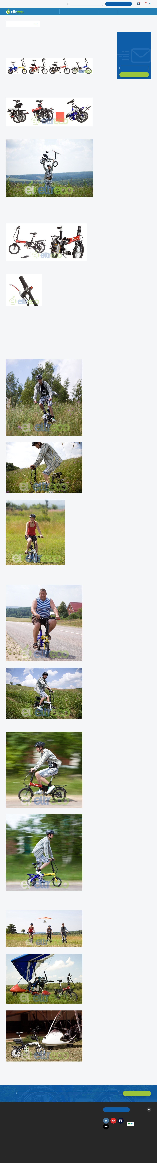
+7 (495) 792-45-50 (150, 13)
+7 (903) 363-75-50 (128, 1142)
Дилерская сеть (68, 1134)
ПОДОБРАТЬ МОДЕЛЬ (117, 4)
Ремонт (37, 1131)
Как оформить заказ (69, 1116)
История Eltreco (6, 1116)
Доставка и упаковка (88, 11)
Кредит (37, 1119)
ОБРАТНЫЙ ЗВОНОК (116, 1109)
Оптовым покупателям (7, 1131)
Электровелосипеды (6, 1119)
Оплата (107, 11)
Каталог (23, 23)
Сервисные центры (68, 1137)
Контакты (126, 11)
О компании (6, 1113)
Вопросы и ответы (68, 1113)
